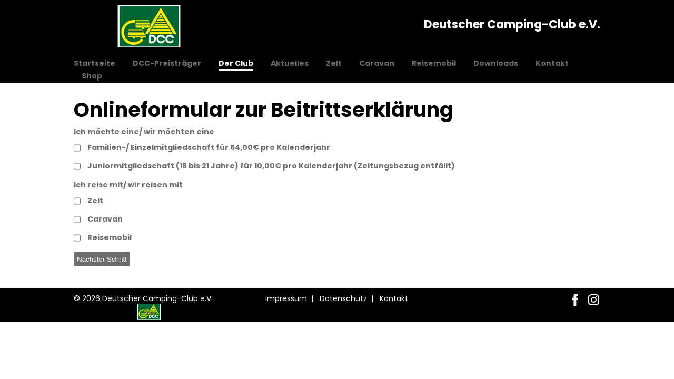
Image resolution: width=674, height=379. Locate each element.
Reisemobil (434, 63)
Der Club (236, 63)
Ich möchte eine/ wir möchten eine (144, 131)
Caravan (376, 63)
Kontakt (552, 63)
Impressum (286, 298)
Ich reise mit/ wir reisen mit (128, 184)
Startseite (94, 63)
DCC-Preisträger (167, 63)
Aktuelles (290, 63)
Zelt (334, 63)
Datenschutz (343, 298)
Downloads (495, 63)
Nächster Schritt (102, 259)
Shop (92, 76)
